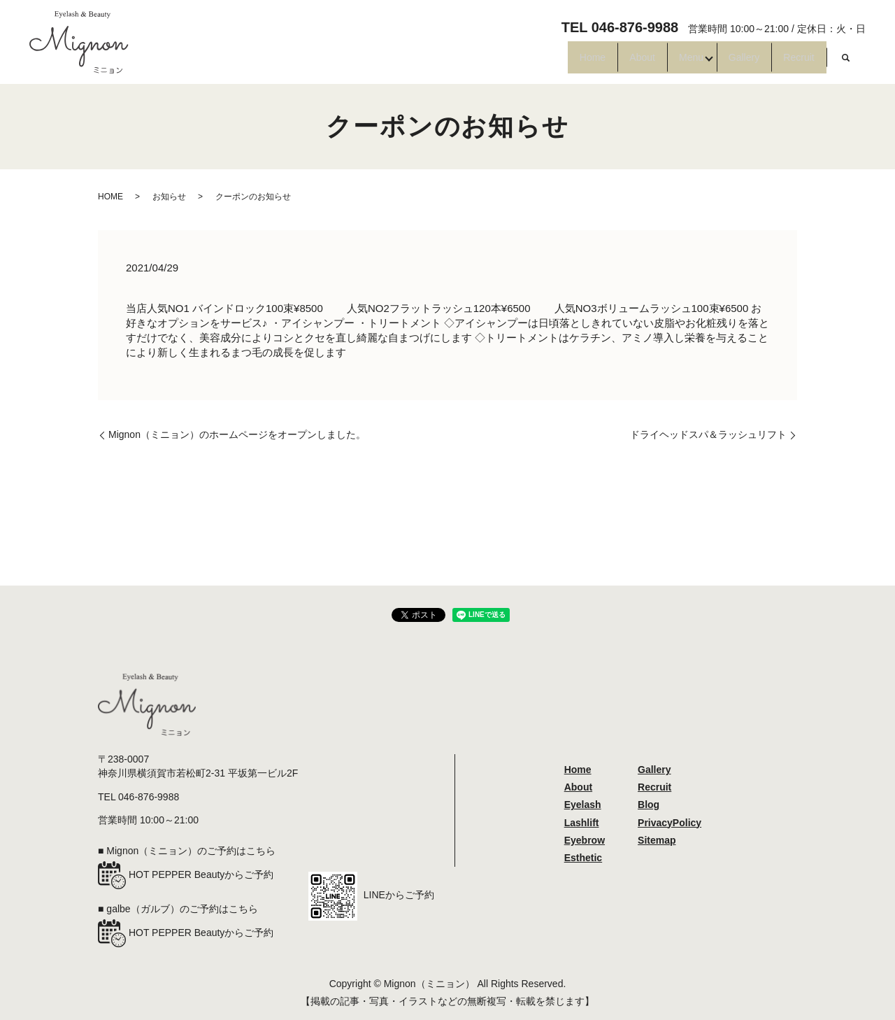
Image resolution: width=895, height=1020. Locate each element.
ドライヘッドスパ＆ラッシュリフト (708, 434)
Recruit (790, 63)
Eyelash (582, 804)
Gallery (717, 63)
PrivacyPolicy (669, 822)
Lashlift (581, 822)
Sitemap (656, 840)
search (846, 62)
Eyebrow (584, 840)
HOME (110, 196)
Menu (644, 63)
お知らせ (169, 196)
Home (510, 63)
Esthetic (583, 857)
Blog (648, 804)
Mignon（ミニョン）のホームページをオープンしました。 (237, 434)
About (578, 63)
